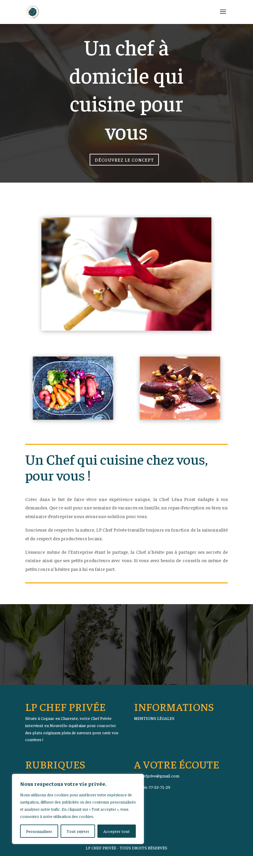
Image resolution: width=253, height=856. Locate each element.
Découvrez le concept (124, 158)
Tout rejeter (78, 831)
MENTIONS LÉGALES (154, 718)
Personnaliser (39, 831)
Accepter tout (116, 831)
